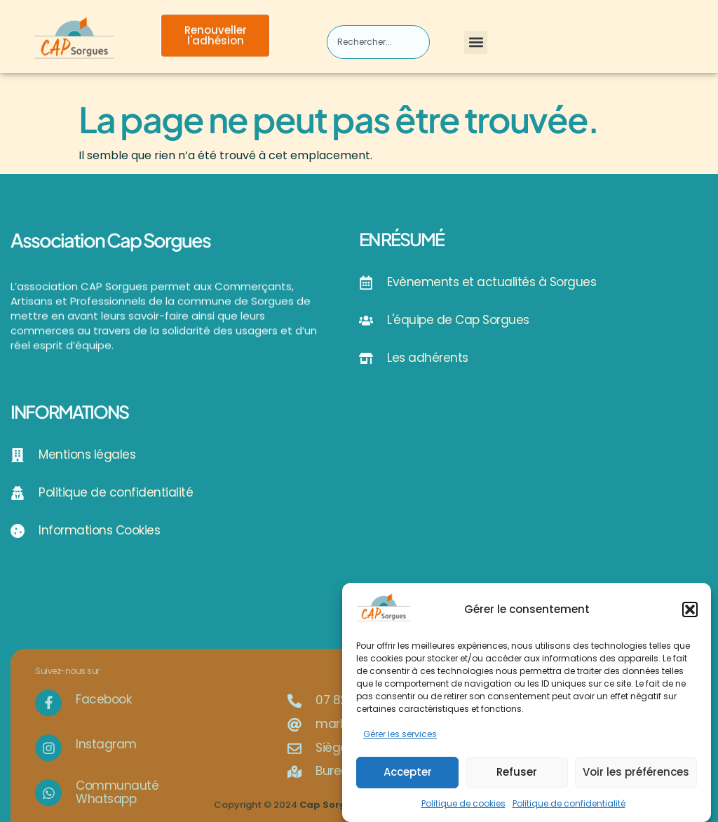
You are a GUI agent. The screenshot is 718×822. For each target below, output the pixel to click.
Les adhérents (427, 357)
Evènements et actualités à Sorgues (491, 282)
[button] (690, 615)
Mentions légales (87, 454)
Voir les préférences (636, 777)
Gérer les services (400, 740)
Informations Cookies (99, 530)
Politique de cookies (463, 808)
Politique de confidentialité (569, 808)
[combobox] (378, 42)
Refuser (516, 777)
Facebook (103, 761)
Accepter (408, 777)
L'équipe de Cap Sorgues (458, 319)
